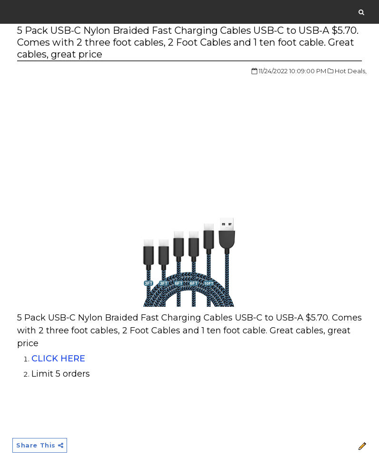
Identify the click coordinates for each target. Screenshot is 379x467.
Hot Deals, (351, 71)
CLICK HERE (58, 358)
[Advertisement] (97, 137)
